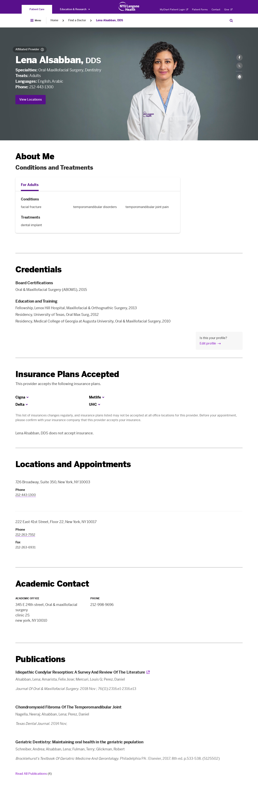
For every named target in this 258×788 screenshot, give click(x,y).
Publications (40, 659)
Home (54, 20)
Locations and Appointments (73, 464)
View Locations (30, 99)
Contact (216, 9)
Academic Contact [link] (52, 583)
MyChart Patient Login (174, 9)
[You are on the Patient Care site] (37, 9)
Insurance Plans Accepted (67, 374)
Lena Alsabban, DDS (109, 20)
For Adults (30, 185)
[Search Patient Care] (231, 20)
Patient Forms (200, 9)
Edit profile (208, 343)
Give (228, 9)
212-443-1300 (41, 87)
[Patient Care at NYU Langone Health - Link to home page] (129, 6)
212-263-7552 (25, 535)
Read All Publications (33, 774)
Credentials (38, 269)
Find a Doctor (77, 20)
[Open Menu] (35, 20)
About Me (34, 156)
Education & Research (75, 9)
